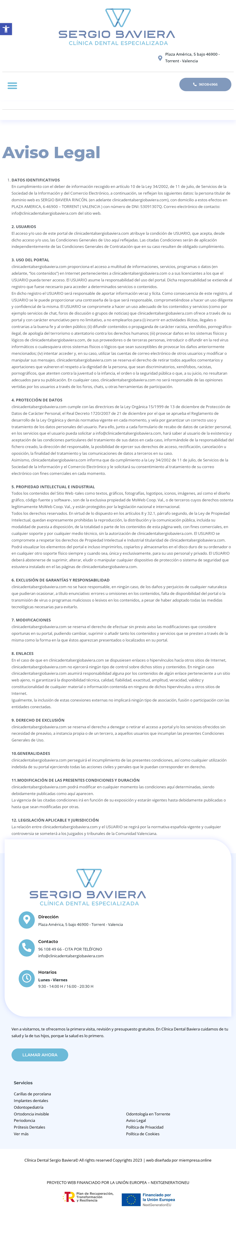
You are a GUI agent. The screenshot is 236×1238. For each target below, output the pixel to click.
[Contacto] (27, 948)
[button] (12, 85)
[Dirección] (27, 920)
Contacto (48, 941)
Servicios (23, 1083)
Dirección (48, 916)
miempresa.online (195, 1160)
